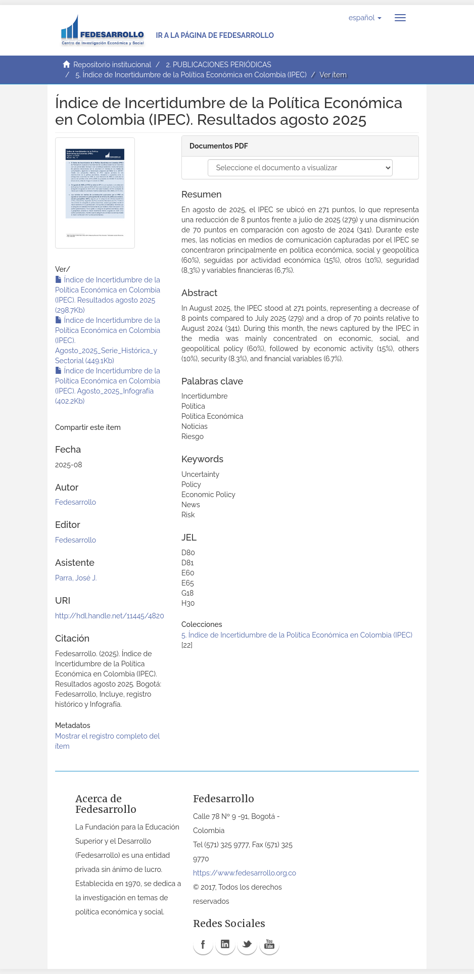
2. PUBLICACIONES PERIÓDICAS (218, 65)
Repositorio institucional (112, 65)
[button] (365, 17)
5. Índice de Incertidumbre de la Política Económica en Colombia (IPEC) (191, 75)
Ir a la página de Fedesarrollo (215, 35)
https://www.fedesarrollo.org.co (244, 873)
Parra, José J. (76, 578)
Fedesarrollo (75, 502)
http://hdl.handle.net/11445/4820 (109, 616)
